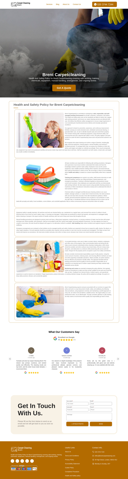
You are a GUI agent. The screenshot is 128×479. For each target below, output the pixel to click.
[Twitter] (17, 461)
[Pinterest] (32, 461)
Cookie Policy (69, 467)
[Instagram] (22, 461)
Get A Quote (64, 88)
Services (49, 4)
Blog (57, 4)
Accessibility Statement (72, 463)
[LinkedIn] (27, 461)
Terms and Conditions (72, 455)
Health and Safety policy (72, 475)
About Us (66, 4)
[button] (10, 359)
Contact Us (77, 4)
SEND (101, 424)
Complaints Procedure (72, 471)
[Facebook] (12, 461)
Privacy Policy (69, 459)
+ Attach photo (77, 424)
